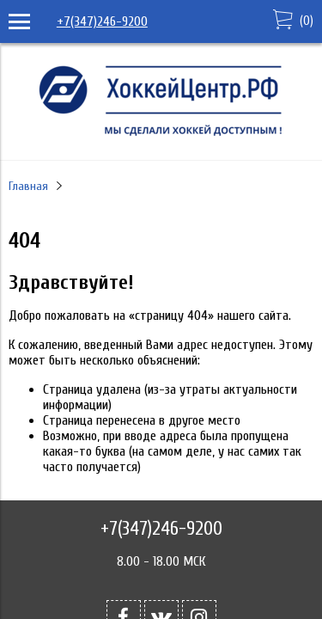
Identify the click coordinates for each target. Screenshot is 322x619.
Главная (28, 186)
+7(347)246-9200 (102, 21)
